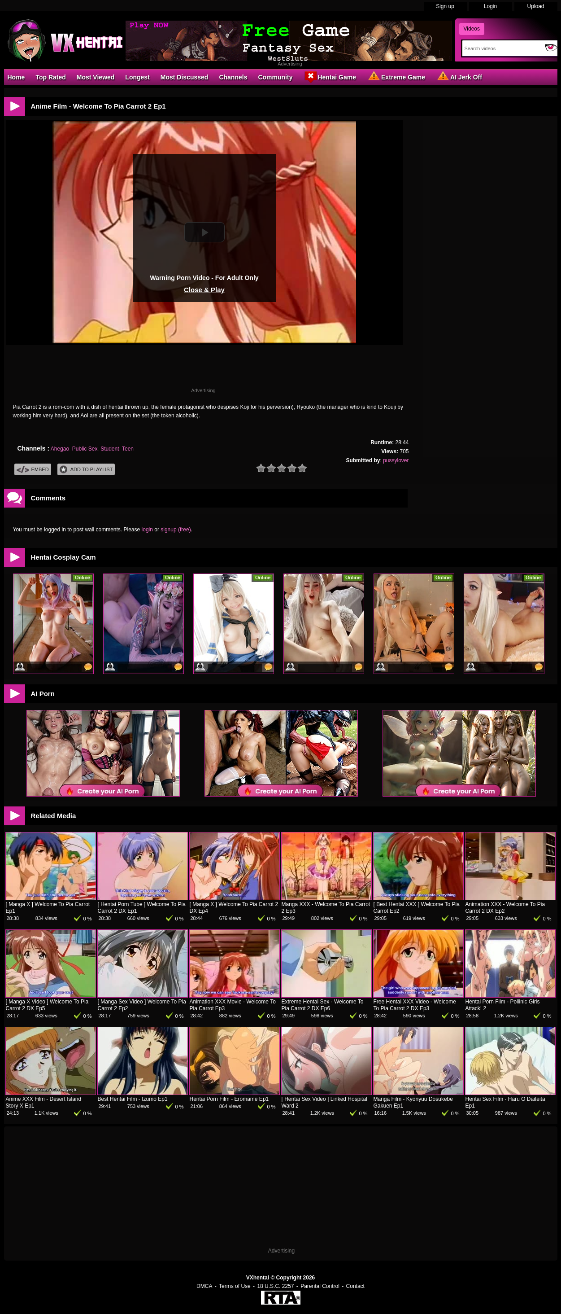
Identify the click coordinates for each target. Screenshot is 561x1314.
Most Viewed (96, 77)
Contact (355, 1286)
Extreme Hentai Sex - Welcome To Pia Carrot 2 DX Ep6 (323, 1005)
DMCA (204, 1286)
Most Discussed (185, 77)
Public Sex (85, 449)
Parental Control (319, 1286)
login (147, 529)
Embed (33, 469)
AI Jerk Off (459, 77)
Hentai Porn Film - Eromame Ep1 (229, 1099)
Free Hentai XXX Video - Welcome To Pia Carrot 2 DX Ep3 (415, 1005)
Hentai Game (329, 77)
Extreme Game (396, 77)
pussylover (396, 460)
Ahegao (60, 449)
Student (109, 449)
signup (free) (176, 529)
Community (275, 77)
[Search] (501, 48)
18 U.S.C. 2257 (275, 1286)
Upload (535, 6)
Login (490, 6)
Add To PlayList (86, 469)
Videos (472, 29)
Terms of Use (235, 1286)
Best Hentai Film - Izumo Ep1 (133, 1099)
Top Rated (50, 77)
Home (16, 77)
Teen (128, 449)
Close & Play (204, 289)
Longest (137, 77)
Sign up (445, 6)
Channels (233, 77)
